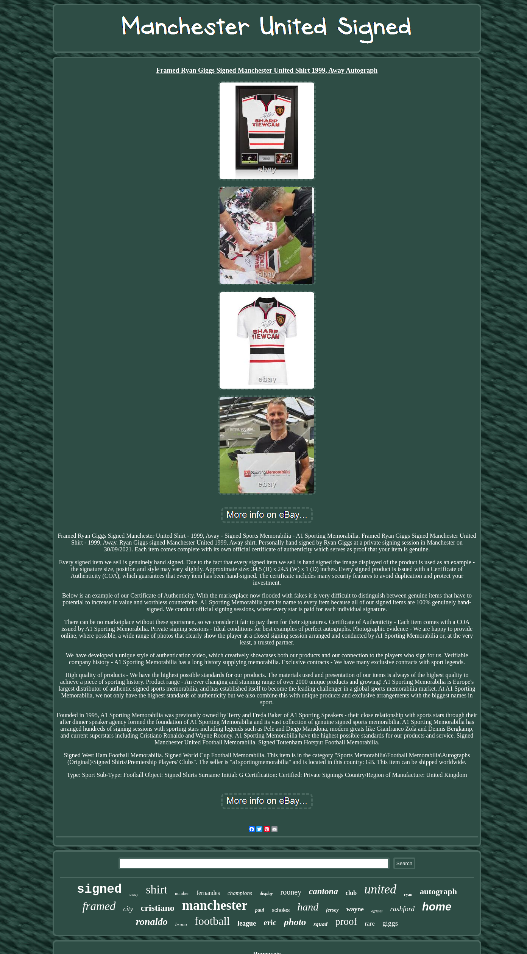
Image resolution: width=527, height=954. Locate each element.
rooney (291, 892)
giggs (390, 923)
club (351, 893)
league (246, 923)
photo (295, 922)
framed (99, 906)
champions (240, 893)
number (182, 893)
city (128, 909)
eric (270, 922)
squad (320, 924)
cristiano (158, 908)
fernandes (208, 893)
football (212, 921)
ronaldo (152, 921)
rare (369, 923)
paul (259, 910)
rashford (402, 909)
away (133, 894)
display (266, 893)
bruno (181, 924)
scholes (281, 910)
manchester (215, 905)
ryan (408, 894)
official (376, 911)
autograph (438, 891)
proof (346, 921)
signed (99, 889)
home (436, 907)
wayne (355, 909)
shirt (156, 889)
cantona (323, 891)
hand (307, 907)
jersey (332, 910)
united (380, 889)
